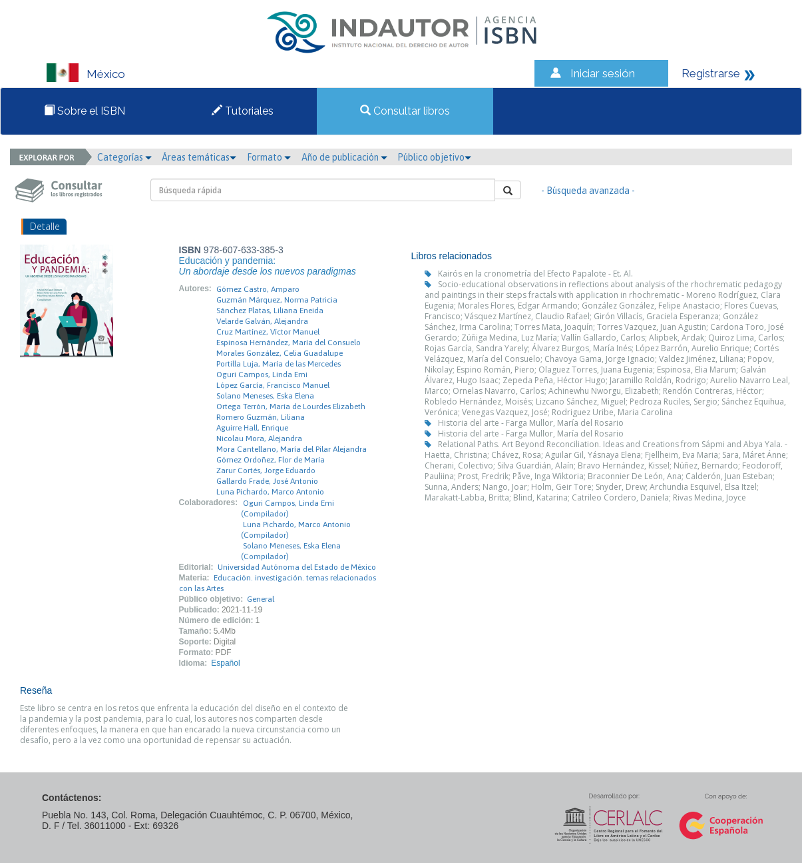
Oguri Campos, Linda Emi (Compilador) (287, 508)
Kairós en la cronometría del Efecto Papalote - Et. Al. (535, 273)
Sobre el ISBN (84, 111)
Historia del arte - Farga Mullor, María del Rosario (531, 423)
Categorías (124, 157)
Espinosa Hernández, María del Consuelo (288, 342)
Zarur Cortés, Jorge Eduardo (265, 470)
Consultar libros (405, 111)
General (260, 599)
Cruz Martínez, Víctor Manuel (267, 332)
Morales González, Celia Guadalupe (279, 353)
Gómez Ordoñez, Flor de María (270, 459)
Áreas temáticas (199, 157)
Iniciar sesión (602, 73)
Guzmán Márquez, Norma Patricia (276, 300)
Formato (269, 157)
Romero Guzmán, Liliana (260, 417)
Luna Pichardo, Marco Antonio (270, 491)
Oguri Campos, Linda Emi (261, 374)
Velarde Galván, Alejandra (262, 321)
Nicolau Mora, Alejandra (259, 438)
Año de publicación (344, 157)
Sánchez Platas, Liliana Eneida (269, 310)
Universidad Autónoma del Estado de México (297, 567)
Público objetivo (434, 157)
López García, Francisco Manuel (272, 385)
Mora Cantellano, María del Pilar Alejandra (291, 449)
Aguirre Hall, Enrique (252, 427)
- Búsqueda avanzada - (588, 190)
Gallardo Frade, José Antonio (267, 481)
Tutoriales (243, 111)
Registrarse (711, 73)
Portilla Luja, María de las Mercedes (278, 364)
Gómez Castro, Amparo (258, 289)
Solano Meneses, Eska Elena (265, 396)
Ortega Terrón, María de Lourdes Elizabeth (290, 406)
